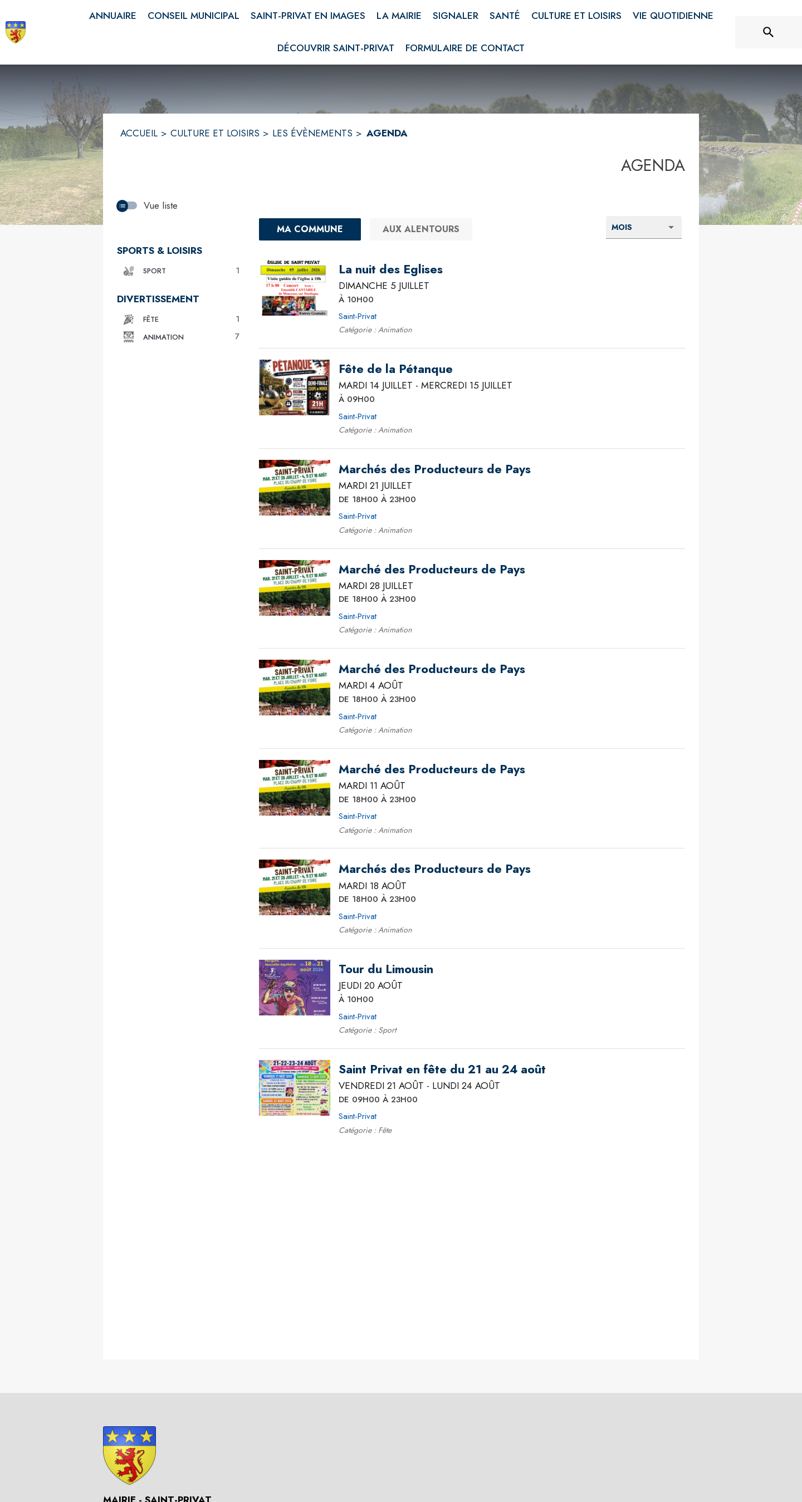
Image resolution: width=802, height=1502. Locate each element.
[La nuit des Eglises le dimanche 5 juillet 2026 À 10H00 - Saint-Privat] (391, 269)
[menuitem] (113, 16)
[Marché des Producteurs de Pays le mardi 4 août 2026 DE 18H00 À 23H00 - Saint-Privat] (432, 669)
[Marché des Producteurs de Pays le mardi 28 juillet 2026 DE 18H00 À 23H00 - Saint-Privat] (432, 569)
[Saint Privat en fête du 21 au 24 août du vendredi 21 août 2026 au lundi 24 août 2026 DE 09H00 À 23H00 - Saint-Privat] (442, 1069)
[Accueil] (16, 32)
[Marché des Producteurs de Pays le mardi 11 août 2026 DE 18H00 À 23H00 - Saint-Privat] (432, 769)
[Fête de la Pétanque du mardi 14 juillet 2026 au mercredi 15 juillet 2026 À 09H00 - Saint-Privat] (396, 369)
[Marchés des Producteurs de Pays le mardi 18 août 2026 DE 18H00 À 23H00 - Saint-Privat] (435, 869)
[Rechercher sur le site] (768, 32)
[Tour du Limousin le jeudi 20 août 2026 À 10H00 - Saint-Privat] (386, 969)
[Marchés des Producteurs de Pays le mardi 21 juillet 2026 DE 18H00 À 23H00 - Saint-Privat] (435, 469)
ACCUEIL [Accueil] (139, 133)
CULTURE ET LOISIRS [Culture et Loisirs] (215, 133)
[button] (179, 271)
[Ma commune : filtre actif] (310, 229)
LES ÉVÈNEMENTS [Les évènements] (312, 133)
